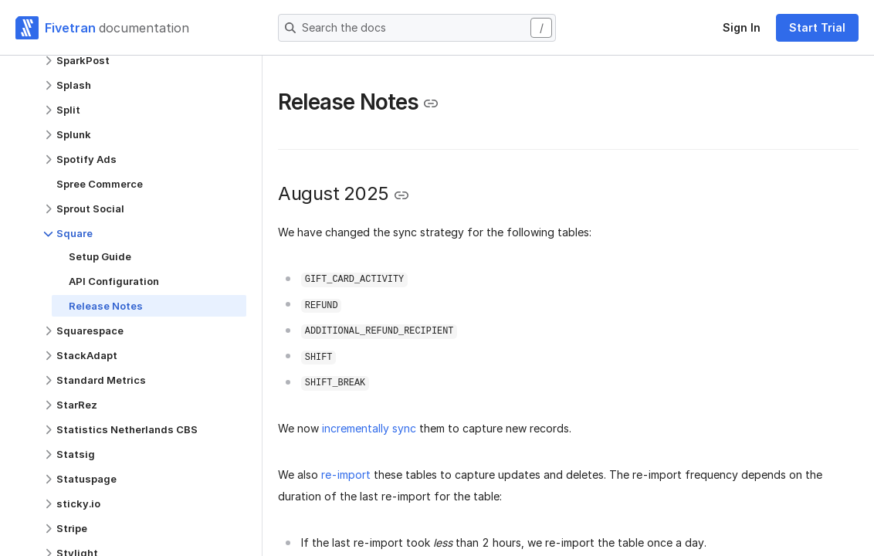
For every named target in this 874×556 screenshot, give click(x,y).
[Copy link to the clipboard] (430, 103)
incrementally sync (369, 428)
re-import (346, 474)
